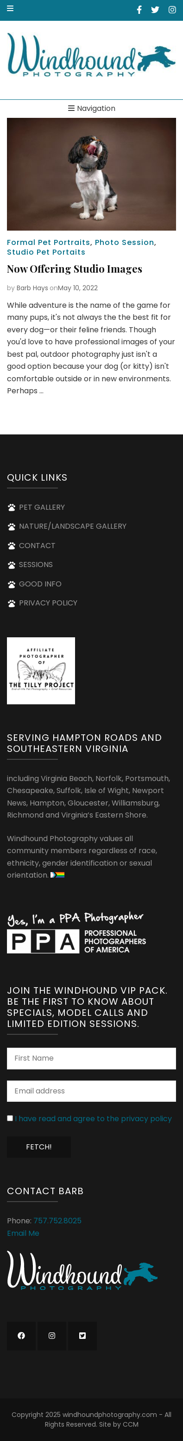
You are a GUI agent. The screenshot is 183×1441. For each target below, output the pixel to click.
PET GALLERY (42, 507)
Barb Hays (32, 288)
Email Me (23, 1233)
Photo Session (124, 242)
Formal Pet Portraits (48, 242)
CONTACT (37, 545)
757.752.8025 (57, 1220)
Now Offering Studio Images (74, 268)
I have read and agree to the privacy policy (93, 1118)
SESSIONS (36, 564)
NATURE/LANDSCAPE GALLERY (72, 526)
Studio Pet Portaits (46, 252)
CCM (131, 1424)
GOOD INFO (40, 584)
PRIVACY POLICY (48, 603)
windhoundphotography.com (110, 1414)
